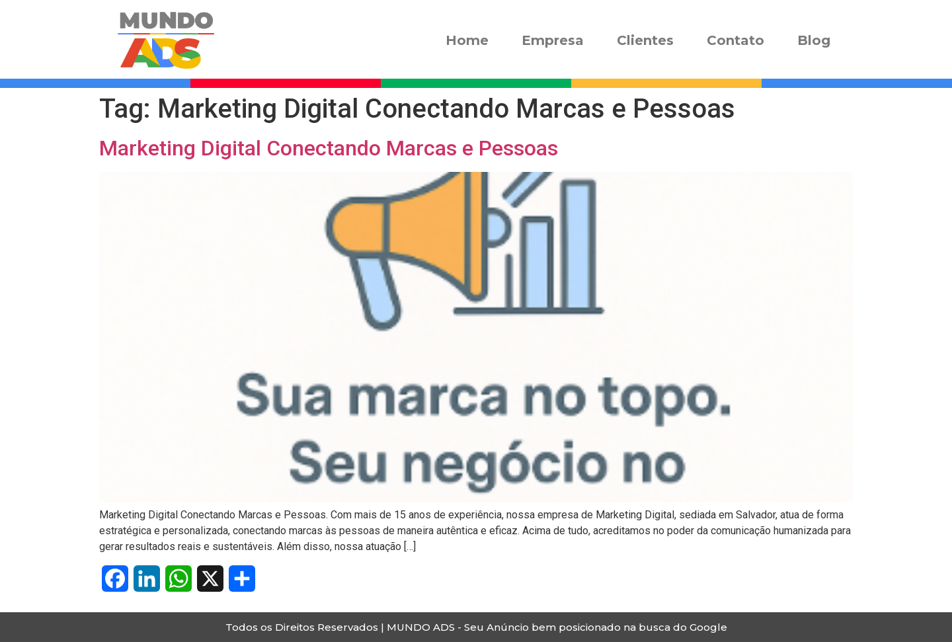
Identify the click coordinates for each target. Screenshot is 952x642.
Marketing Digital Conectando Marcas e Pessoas (328, 148)
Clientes (645, 40)
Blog (813, 40)
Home (467, 40)
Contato (735, 40)
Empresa (553, 40)
